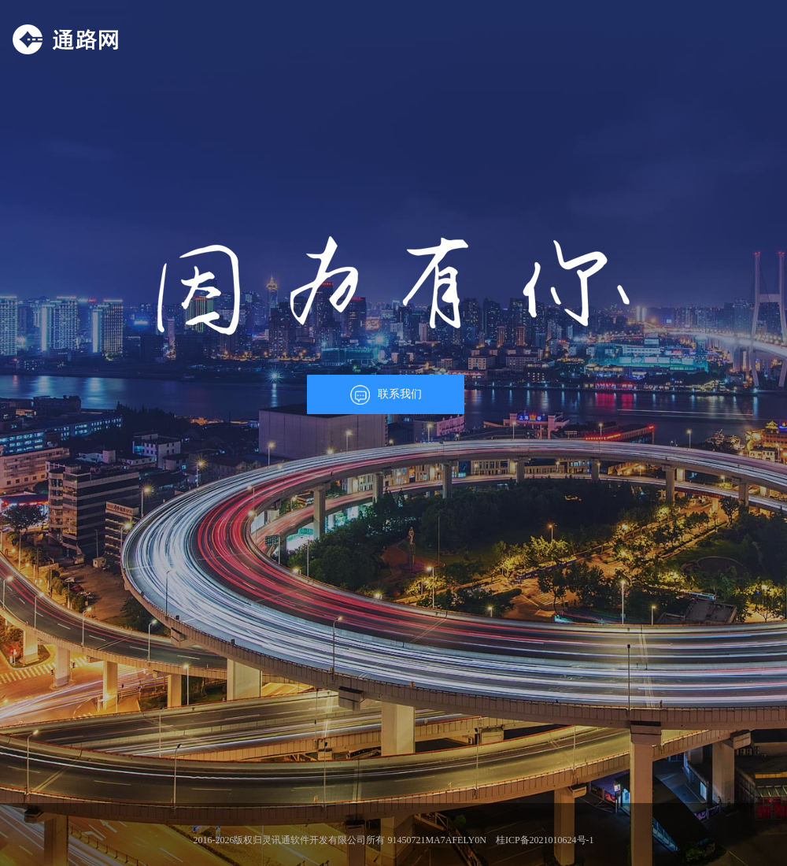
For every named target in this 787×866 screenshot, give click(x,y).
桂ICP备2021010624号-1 (545, 840)
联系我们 (386, 395)
